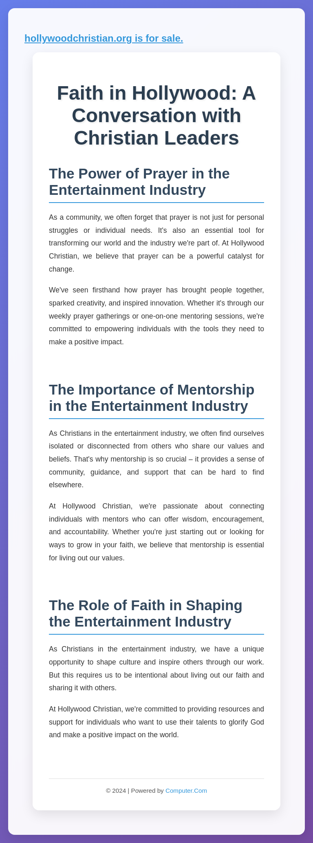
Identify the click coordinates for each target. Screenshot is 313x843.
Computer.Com (186, 790)
